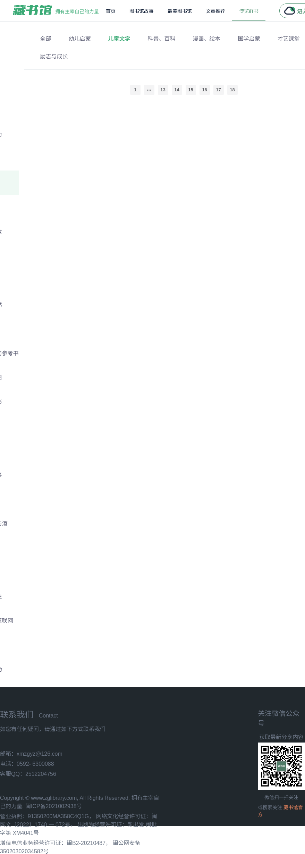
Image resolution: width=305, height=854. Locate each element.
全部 (45, 39)
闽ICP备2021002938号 (53, 806)
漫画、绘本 (207, 39)
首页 (111, 11)
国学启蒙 (249, 39)
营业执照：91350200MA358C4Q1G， (47, 816)
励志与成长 (54, 56)
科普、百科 (162, 39)
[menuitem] (110, 10)
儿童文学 (119, 39)
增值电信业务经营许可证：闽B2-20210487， (55, 843)
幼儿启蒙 (80, 39)
